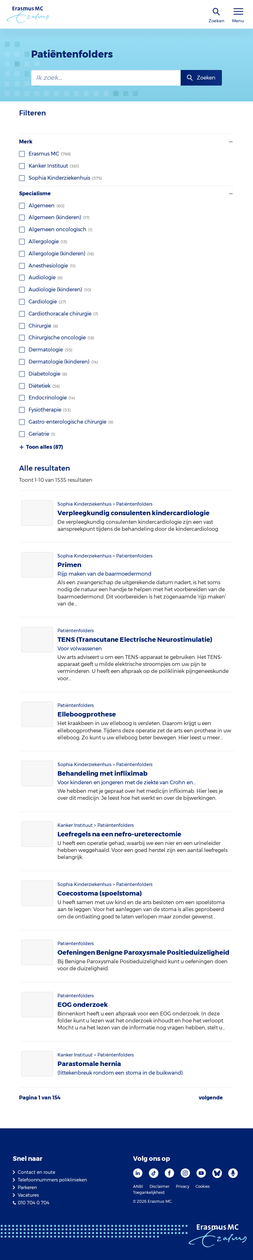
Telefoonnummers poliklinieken (52, 1180)
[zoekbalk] (106, 78)
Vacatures (28, 1195)
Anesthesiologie (47, 266)
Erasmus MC (45, 154)
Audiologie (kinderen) (55, 290)
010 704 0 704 (33, 1203)
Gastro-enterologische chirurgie (66, 422)
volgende (211, 1098)
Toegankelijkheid (148, 1192)
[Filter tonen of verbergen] (230, 142)
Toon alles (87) (41, 447)
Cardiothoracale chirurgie (58, 314)
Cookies (203, 1186)
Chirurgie (38, 326)
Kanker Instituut (49, 166)
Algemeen (41, 206)
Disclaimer (160, 1186)
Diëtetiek (39, 386)
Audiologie (41, 277)
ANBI (138, 1186)
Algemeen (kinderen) (54, 217)
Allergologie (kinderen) (56, 254)
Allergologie (43, 242)
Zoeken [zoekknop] (206, 78)
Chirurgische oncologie (56, 338)
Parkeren (27, 1187)
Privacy (182, 1186)
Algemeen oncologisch (55, 229)
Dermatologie (45, 350)
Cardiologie (42, 302)
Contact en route (36, 1172)
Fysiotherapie (45, 410)
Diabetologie (43, 374)
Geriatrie (37, 434)
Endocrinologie (47, 398)
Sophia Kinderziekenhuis (60, 178)
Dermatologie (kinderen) (58, 362)
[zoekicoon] (216, 12)
